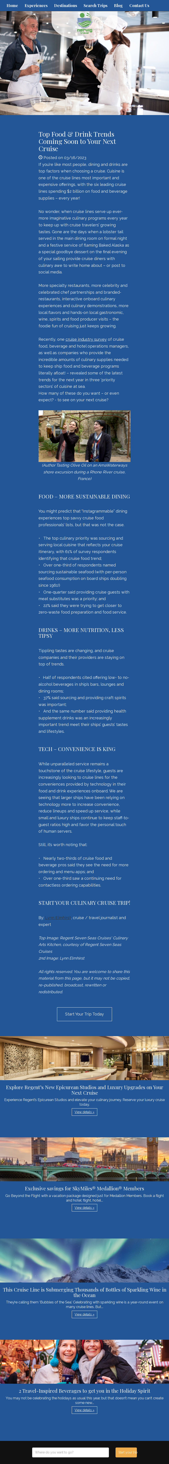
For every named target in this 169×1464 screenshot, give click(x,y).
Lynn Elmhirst (58, 917)
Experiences (36, 5)
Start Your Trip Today (84, 1014)
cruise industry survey (86, 339)
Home (12, 5)
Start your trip (127, 1452)
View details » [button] (84, 1112)
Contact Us (139, 5)
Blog (118, 5)
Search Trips (95, 5)
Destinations (65, 5)
